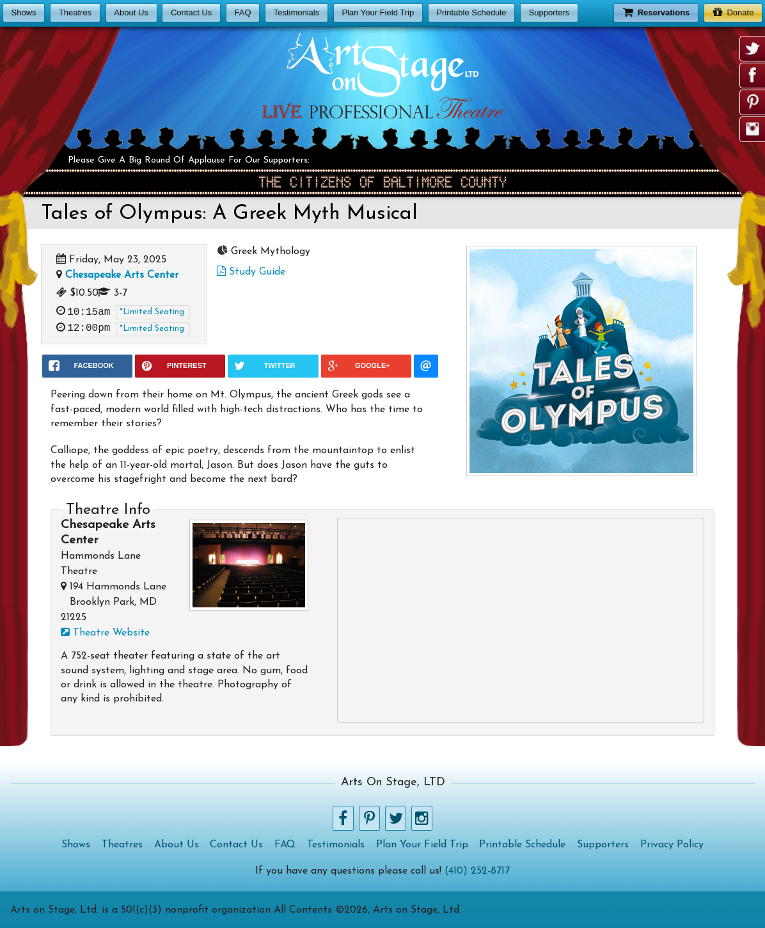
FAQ (242, 12)
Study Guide (251, 272)
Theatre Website (105, 633)
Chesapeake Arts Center (121, 275)
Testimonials (297, 12)
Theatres (75, 12)
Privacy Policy (672, 845)
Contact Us (191, 12)
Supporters (549, 12)
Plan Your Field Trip (378, 12)
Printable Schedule (471, 12)
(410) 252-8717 (477, 871)
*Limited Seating (152, 312)
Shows (24, 12)
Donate (733, 11)
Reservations (656, 11)
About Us (131, 12)
